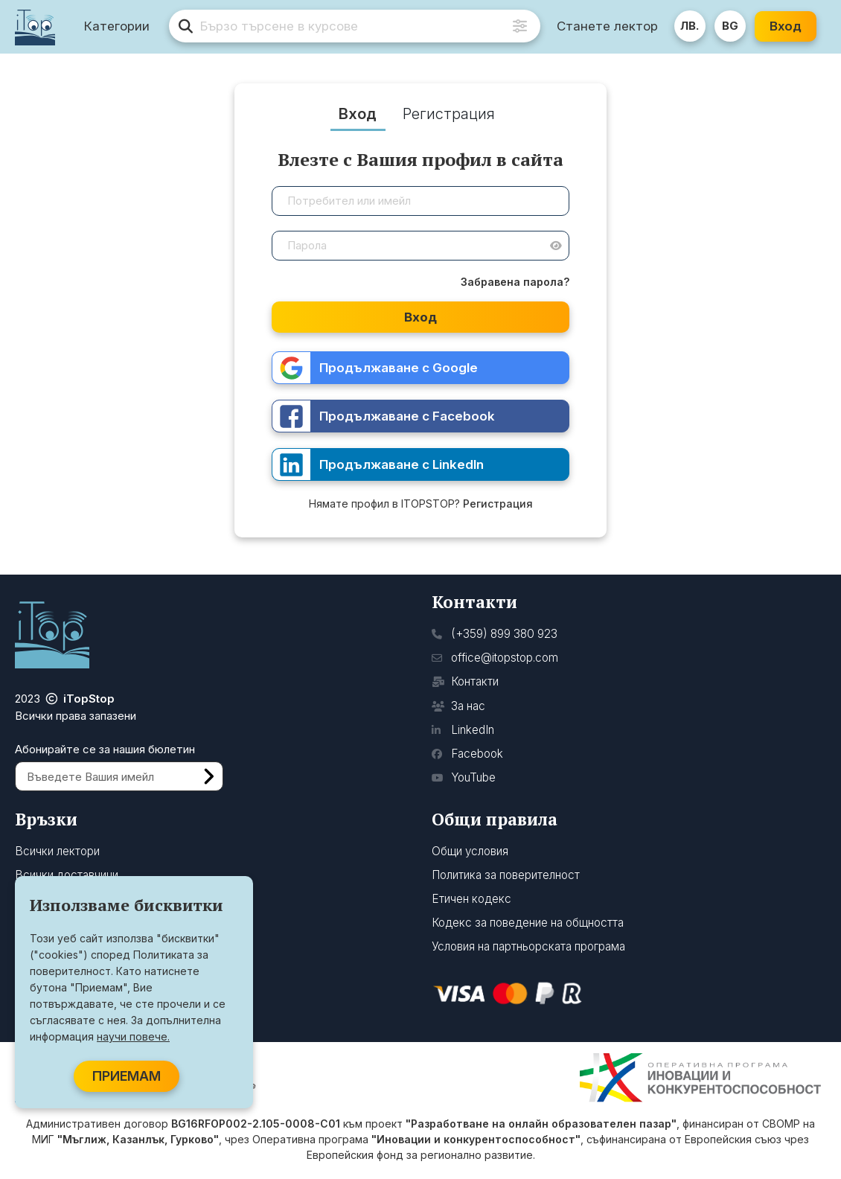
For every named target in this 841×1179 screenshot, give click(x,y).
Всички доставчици (66, 875)
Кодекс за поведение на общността (528, 923)
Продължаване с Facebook (383, 416)
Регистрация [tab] (449, 114)
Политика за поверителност (506, 875)
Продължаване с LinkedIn (378, 465)
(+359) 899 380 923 (494, 634)
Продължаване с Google (375, 368)
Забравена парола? (515, 281)
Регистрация (498, 503)
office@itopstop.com (495, 658)
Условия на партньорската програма (528, 946)
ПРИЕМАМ (126, 1076)
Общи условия (470, 851)
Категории (118, 26)
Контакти (465, 681)
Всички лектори (57, 851)
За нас (458, 706)
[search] (355, 26)
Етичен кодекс (471, 899)
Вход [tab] (358, 114)
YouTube (464, 777)
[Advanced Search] (521, 26)
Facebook (467, 754)
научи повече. (133, 1036)
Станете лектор (608, 26)
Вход (786, 26)
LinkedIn (463, 730)
